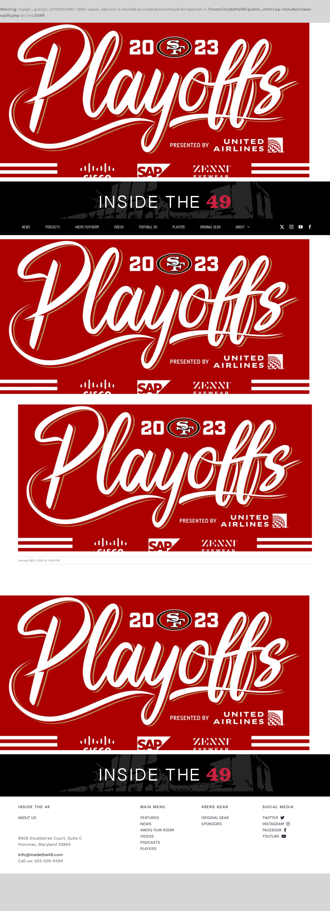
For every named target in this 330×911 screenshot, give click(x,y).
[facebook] (310, 227)
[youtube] (301, 227)
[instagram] (291, 227)
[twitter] (282, 227)
